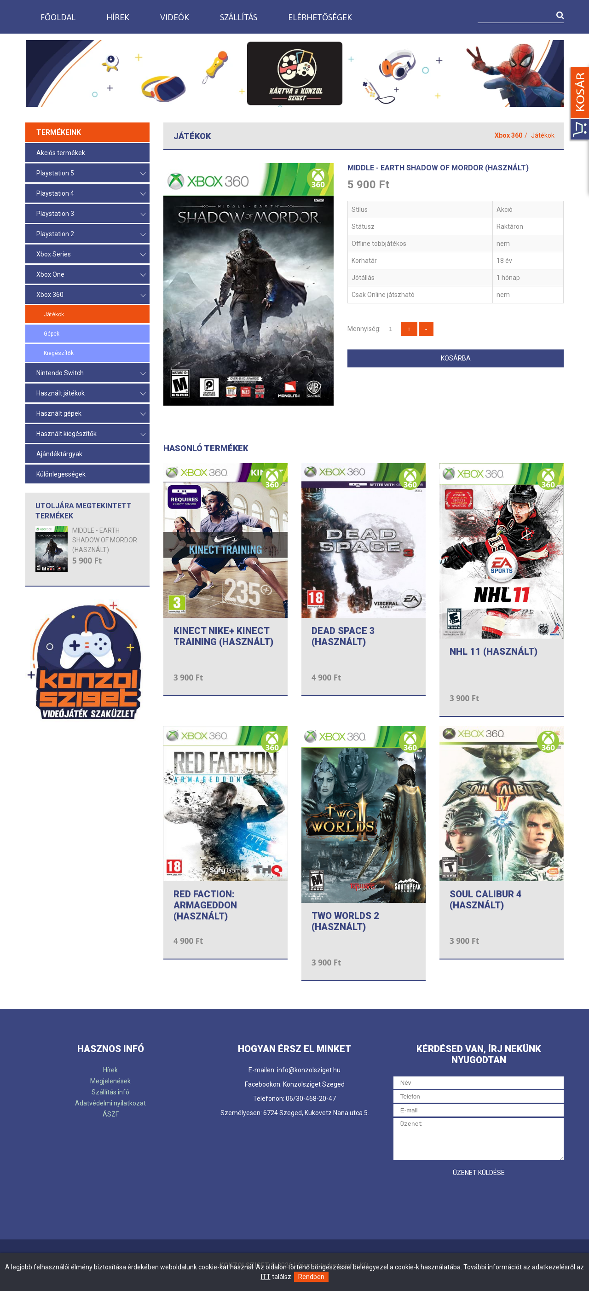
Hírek (117, 17)
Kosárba (456, 358)
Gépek (51, 334)
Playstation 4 (91, 194)
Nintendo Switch (91, 373)
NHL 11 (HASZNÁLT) (493, 651)
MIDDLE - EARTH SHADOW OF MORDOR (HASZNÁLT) (104, 540)
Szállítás (238, 17)
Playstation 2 (91, 234)
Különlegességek (61, 474)
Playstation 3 (91, 214)
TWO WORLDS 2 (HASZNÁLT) (345, 921)
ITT (266, 1276)
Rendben (311, 1276)
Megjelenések (110, 1081)
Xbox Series (91, 255)
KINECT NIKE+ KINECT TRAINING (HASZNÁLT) (223, 636)
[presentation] (463, 1199)
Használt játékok (91, 394)
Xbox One (91, 275)
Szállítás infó (110, 1092)
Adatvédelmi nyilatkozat (110, 1103)
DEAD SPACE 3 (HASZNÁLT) (343, 636)
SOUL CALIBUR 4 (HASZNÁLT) (486, 900)
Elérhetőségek (320, 17)
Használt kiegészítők (91, 434)
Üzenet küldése (479, 1172)
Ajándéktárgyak (59, 454)
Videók (174, 17)
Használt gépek (91, 414)
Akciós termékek (60, 153)
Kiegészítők (59, 353)
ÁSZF (111, 1114)
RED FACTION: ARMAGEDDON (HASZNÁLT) (205, 905)
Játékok (54, 314)
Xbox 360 (91, 295)
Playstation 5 (91, 174)
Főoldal (57, 17)
